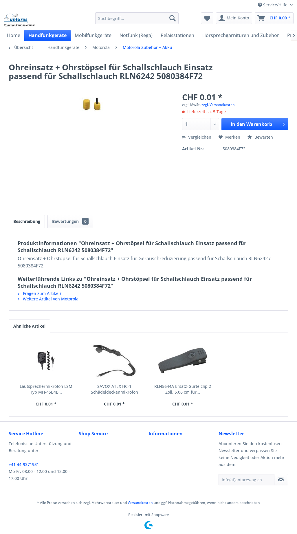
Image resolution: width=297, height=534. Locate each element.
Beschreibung (26, 221)
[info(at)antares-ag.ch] (246, 479)
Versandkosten (140, 502)
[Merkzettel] (207, 18)
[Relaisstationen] (177, 35)
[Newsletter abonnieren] (281, 479)
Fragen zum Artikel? (39, 293)
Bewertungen (70, 221)
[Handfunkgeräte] (47, 35)
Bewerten (260, 137)
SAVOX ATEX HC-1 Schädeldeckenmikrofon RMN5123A (114, 389)
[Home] (13, 35)
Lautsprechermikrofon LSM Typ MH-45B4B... (46, 389)
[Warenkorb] (274, 18)
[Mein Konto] (234, 18)
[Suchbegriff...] (136, 18)
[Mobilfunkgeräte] (93, 35)
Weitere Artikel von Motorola (48, 299)
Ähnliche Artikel (29, 326)
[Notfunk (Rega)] (136, 35)
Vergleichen (196, 137)
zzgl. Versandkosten (218, 104)
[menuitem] (136, 18)
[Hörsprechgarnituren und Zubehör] (240, 35)
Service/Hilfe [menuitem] (273, 5)
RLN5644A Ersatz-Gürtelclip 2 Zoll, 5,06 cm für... (182, 389)
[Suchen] (172, 18)
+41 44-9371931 (24, 464)
